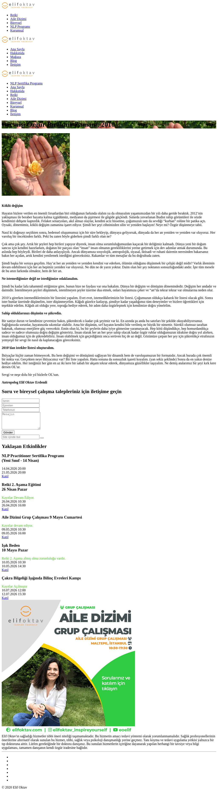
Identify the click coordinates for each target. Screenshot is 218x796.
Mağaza (15, 57)
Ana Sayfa (17, 49)
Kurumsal (17, 30)
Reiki (14, 15)
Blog (13, 61)
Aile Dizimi (18, 19)
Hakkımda (17, 53)
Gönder (8, 435)
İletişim (15, 64)
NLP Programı (20, 26)
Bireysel (16, 23)
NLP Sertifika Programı (26, 83)
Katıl (5, 479)
